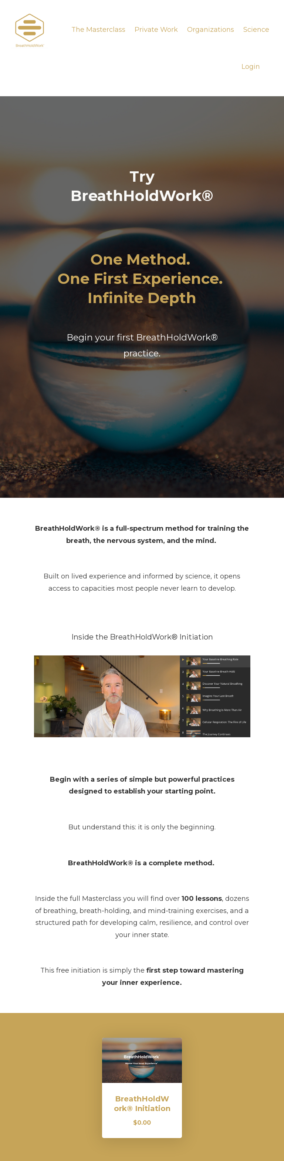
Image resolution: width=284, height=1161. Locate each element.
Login (250, 67)
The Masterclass (98, 30)
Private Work (156, 30)
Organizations (210, 30)
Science (256, 30)
